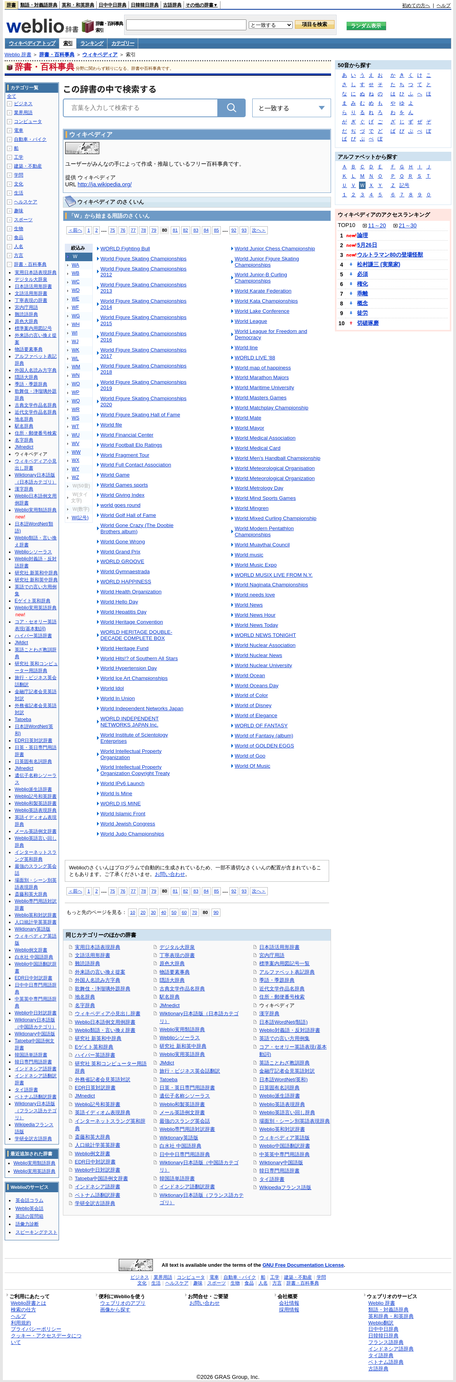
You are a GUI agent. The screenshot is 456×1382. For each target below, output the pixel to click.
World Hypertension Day (129, 668)
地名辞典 (85, 997)
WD (76, 290)
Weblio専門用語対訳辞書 (187, 1129)
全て (11, 96)
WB (76, 273)
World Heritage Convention (132, 622)
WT (75, 426)
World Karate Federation (263, 291)
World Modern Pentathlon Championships (264, 531)
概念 (362, 303)
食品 (18, 237)
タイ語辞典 (381, 1355)
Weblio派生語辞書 (279, 1096)
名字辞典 (85, 1005)
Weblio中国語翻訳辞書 (284, 1146)
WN (76, 375)
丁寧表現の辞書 (177, 955)
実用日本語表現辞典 (97, 947)
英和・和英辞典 (78, 5)
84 (206, 229)
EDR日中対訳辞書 (95, 1162)
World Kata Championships (266, 301)
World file (111, 425)
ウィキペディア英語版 (284, 1138)
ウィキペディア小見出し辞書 (107, 1013)
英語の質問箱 (29, 1216)
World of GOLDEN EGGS (264, 746)
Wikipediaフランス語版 (285, 1187)
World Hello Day (119, 602)
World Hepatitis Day (124, 612)
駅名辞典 (170, 997)
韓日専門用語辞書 (279, 1171)
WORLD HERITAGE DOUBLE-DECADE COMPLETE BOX (136, 635)
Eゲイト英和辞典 (94, 1047)
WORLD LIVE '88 (255, 358)
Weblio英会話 (29, 1208)
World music (249, 555)
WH (76, 324)
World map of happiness (263, 368)
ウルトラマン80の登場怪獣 (390, 254)
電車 (18, 130)
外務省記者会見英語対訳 (102, 1079)
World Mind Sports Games (265, 498)
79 (153, 229)
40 (163, 912)
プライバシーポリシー (36, 1329)
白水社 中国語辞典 (180, 1146)
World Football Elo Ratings (131, 445)
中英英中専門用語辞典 (284, 1154)
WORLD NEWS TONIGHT (265, 635)
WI (75, 333)
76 (122, 229)
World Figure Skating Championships (144, 259)
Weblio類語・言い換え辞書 (105, 1030)
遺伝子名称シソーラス (185, 1096)
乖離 (362, 293)
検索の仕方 (23, 1310)
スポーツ (23, 219)
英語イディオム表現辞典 (102, 1112)
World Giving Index (122, 495)
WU (76, 435)
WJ (75, 341)
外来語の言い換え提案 (100, 972)
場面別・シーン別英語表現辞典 (294, 1121)
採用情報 (289, 1310)
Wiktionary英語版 (179, 1138)
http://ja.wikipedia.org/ (105, 184)
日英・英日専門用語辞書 (187, 1088)
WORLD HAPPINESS (126, 581)
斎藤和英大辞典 (92, 1137)
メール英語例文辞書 (182, 1112)
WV (76, 443)
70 (194, 912)
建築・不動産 (28, 166)
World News (249, 605)
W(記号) (80, 517)
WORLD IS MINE (121, 803)
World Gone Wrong (123, 541)
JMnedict (85, 1096)
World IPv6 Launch (122, 783)
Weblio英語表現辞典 (282, 1104)
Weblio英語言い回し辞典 (287, 1112)
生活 (18, 193)
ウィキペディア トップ (32, 43)
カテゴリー (122, 43)
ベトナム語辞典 (386, 1362)
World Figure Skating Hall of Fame (140, 415)
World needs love (255, 595)
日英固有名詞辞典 (279, 1088)
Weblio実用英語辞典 (182, 1054)
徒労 (362, 313)
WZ (75, 477)
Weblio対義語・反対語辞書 (289, 1030)
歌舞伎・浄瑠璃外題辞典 (102, 989)
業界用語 (23, 112)
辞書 (11, 5)
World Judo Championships (132, 834)
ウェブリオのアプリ (123, 1303)
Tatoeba (168, 1079)
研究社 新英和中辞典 (98, 1038)
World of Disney (253, 705)
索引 (67, 43)
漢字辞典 (269, 1013)
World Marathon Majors (262, 377)
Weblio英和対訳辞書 (282, 1129)
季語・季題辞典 (277, 980)
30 (153, 912)
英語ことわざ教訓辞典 (284, 1063)
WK (76, 350)
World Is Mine (116, 793)
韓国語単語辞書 (177, 1178)
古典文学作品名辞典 (182, 989)
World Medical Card (258, 448)
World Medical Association (265, 438)
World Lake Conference (262, 311)
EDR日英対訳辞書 (95, 1088)
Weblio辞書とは (28, 1303)
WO (76, 384)
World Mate (248, 418)
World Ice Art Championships (134, 678)
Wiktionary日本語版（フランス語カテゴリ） (36, 1110)
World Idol (112, 688)
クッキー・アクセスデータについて (46, 1339)
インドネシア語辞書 (97, 1187)
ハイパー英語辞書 (95, 1055)
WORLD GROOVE (122, 561)
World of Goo (250, 756)
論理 (362, 235)
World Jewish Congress (128, 824)
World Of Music (252, 766)
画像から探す (115, 1310)
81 (175, 229)
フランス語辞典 (386, 1342)
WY (76, 469)
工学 (18, 157)
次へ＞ (259, 229)
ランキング (91, 43)
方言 (18, 255)
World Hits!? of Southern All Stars (139, 658)
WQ (76, 401)
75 (112, 229)
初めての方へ (416, 5)
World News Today (256, 625)
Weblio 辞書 (18, 54)
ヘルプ (444, 5)
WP (76, 392)
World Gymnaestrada (125, 571)
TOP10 (346, 225)
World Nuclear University (263, 665)
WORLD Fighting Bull (125, 248)
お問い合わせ (170, 874)
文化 (18, 184)
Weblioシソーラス (180, 1037)
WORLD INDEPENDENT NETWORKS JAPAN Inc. (130, 722)
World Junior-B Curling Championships (261, 278)
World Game (115, 475)
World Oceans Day (257, 685)
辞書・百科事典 (57, 54)
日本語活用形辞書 (279, 947)
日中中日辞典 (113, 5)
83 (195, 229)
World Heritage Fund (125, 648)
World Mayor (249, 428)
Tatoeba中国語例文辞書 (101, 1178)
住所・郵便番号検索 (282, 997)
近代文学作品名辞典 (282, 989)
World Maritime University (264, 387)
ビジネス (23, 103)
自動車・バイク (30, 139)
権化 (362, 284)
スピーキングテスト (36, 1232)
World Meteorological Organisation (275, 468)
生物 (18, 228)
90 (215, 912)
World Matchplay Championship (272, 408)
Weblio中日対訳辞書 (97, 1170)
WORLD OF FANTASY (261, 725)
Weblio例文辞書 (92, 1154)
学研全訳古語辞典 (95, 1203)
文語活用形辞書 (92, 955)
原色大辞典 (172, 963)
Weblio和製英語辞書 (182, 1104)
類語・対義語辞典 (38, 5)
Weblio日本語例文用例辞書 (105, 1022)
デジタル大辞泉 (177, 947)
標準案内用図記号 (33, 328)
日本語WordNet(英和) (283, 1079)
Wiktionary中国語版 (281, 1162)
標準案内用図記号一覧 (284, 963)
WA (75, 265)
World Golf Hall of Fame (128, 515)
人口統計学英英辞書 (97, 1145)
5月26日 (367, 245)
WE (76, 299)
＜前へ (75, 229)
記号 (404, 185)
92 (233, 229)
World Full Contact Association (136, 465)
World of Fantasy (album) (264, 736)
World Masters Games (261, 398)
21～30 (408, 225)
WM (76, 366)
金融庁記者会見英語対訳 (287, 1071)
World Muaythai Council (262, 545)
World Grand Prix (120, 552)
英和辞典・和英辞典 (391, 1316)
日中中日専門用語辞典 (185, 1154)
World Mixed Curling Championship (276, 518)
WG (76, 316)
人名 (18, 246)
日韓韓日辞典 (145, 5)
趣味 (18, 210)
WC (76, 281)
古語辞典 (172, 5)
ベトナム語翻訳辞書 (97, 1195)
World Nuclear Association (265, 645)
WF (75, 307)
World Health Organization (131, 592)
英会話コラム (29, 1200)
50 (174, 912)
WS (76, 418)
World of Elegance (256, 715)
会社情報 (289, 1303)
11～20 (377, 225)
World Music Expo (256, 565)
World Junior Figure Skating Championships (267, 262)
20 (143, 912)
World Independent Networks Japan (142, 708)
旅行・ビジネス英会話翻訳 (190, 1071)
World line (246, 347)
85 (216, 229)
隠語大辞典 (172, 980)
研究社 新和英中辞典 (183, 1046)
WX (76, 460)
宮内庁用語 (271, 955)
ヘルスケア (25, 202)
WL (75, 358)
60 (184, 912)
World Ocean (250, 675)
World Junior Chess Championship (275, 248)
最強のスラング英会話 (185, 1121)
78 (143, 229)
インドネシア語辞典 (391, 1349)
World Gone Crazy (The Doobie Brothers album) (137, 528)
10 (132, 912)
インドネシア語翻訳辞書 (187, 1187)
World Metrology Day (259, 488)
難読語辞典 (87, 963)
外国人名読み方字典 (97, 980)
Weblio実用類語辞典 (182, 1029)
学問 (18, 175)
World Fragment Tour (125, 455)
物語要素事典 (175, 972)
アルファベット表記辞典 (287, 972)
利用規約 (21, 1323)
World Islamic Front (123, 814)
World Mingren (252, 508)
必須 (362, 274)
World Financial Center (127, 435)
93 (243, 229)
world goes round (120, 505)
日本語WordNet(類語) (283, 1022)
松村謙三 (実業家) (378, 264)
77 (133, 229)
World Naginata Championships (271, 585)
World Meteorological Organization (275, 478)
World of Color (251, 695)
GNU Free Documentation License (302, 1265)
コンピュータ (28, 121)
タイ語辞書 (271, 1179)
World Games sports (124, 485)
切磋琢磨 (368, 323)
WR (76, 409)
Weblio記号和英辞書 (97, 1104)
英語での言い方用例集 (284, 1038)
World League (251, 321)
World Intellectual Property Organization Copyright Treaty (135, 770)
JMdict (167, 1063)
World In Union (118, 698)
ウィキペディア (100, 54)
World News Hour (255, 615)
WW (76, 452)
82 (185, 229)
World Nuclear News (258, 655)
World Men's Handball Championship (278, 458)
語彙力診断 (27, 1224)
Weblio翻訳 (381, 1323)
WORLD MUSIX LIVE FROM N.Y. (274, 575)
